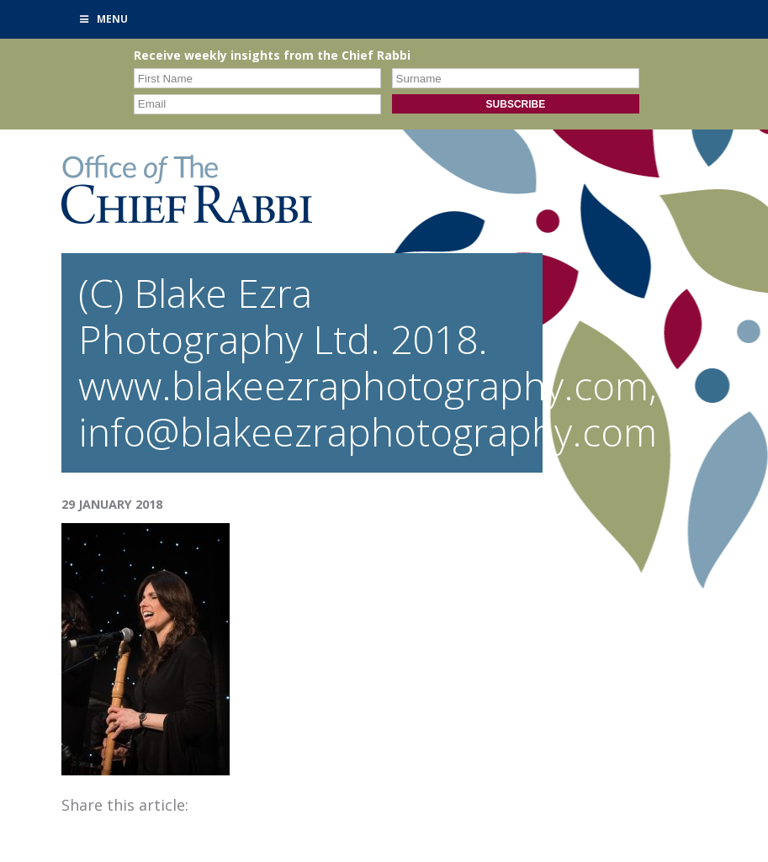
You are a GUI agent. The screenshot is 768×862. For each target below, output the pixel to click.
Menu (103, 19)
